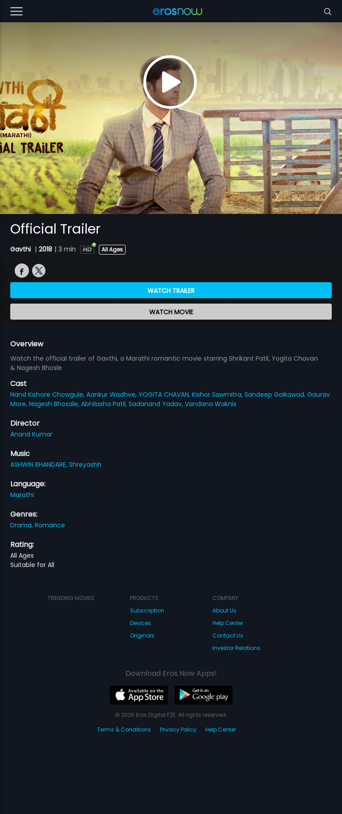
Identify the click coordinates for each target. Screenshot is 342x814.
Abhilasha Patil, (105, 403)
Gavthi (21, 249)
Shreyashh (85, 464)
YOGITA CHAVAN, (165, 394)
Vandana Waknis (210, 403)
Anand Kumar (31, 434)
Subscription (147, 610)
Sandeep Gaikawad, (275, 394)
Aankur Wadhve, (112, 394)
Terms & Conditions (124, 729)
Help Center (227, 623)
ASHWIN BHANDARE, (39, 464)
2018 (45, 249)
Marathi (22, 494)
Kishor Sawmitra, (218, 394)
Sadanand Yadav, (157, 403)
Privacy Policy (178, 729)
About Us (224, 610)
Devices (140, 623)
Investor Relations (236, 648)
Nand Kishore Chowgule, (48, 394)
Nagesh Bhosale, (55, 403)
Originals (142, 635)
